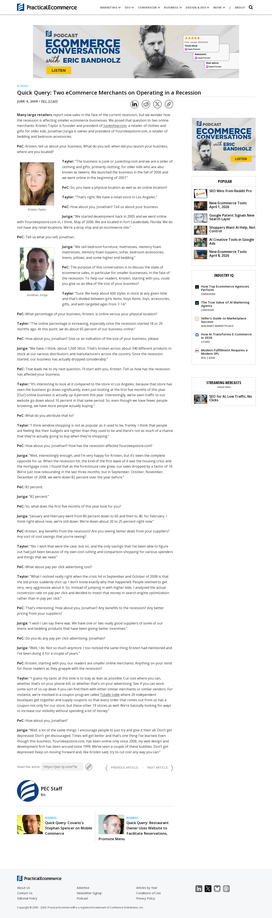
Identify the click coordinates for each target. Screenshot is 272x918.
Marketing (110, 7)
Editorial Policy (27, 898)
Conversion (149, 7)
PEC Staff (49, 101)
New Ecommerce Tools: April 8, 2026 (220, 254)
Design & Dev (197, 7)
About (240, 7)
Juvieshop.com (114, 125)
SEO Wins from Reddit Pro (223, 193)
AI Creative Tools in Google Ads (224, 242)
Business (173, 7)
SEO (129, 7)
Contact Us (25, 893)
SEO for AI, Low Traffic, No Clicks (223, 399)
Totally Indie (110, 694)
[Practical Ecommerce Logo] (47, 7)
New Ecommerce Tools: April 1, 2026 (220, 205)
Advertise (83, 888)
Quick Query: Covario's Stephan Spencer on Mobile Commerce (68, 828)
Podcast (82, 898)
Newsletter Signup (89, 893)
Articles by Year (146, 888)
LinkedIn (201, 888)
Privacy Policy (145, 898)
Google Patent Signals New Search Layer (224, 218)
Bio (43, 794)
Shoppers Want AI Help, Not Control (224, 230)
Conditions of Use (148, 893)
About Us (23, 888)
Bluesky (219, 888)
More (219, 7)
